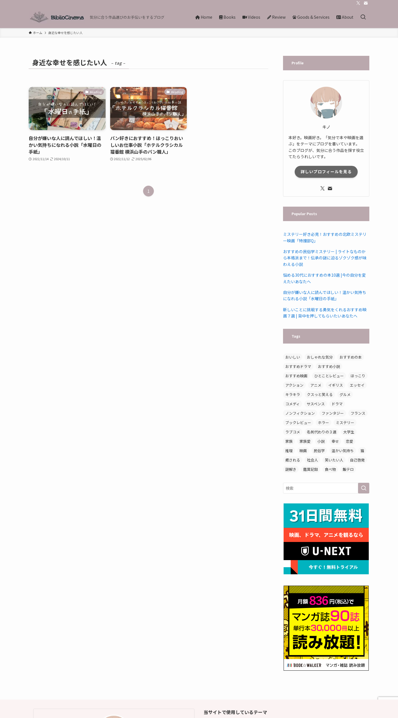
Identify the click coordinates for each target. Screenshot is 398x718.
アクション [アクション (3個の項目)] (294, 385)
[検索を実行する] (363, 488)
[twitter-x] (358, 3)
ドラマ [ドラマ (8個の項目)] (337, 403)
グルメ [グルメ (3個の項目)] (345, 394)
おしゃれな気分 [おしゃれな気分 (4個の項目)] (320, 357)
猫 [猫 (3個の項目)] (362, 450)
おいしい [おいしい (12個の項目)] (292, 357)
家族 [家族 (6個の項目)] (289, 441)
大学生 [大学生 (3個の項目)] (348, 432)
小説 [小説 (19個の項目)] (321, 441)
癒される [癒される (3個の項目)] (292, 460)
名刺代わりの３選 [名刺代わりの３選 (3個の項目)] (321, 432)
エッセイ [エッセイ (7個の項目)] (357, 385)
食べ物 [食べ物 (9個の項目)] (330, 469)
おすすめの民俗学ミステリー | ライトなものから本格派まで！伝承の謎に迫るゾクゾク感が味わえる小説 (324, 258)
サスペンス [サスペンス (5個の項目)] (316, 403)
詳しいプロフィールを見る (326, 171)
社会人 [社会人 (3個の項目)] (312, 460)
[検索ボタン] (363, 17)
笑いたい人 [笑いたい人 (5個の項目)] (334, 460)
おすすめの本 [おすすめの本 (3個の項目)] (351, 357)
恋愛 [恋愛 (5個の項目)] (349, 441)
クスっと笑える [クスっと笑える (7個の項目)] (320, 394)
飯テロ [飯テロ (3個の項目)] (348, 469)
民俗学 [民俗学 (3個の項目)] (319, 450)
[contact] (365, 3)
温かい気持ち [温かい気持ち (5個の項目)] (343, 450)
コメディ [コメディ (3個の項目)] (292, 403)
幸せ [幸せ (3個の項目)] (335, 441)
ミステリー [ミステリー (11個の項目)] (345, 422)
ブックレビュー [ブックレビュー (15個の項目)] (298, 422)
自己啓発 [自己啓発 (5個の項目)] (357, 460)
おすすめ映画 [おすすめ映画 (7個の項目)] (296, 375)
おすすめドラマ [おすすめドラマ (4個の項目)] (298, 366)
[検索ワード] (326, 488)
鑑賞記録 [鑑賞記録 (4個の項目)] (310, 469)
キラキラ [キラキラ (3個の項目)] (292, 394)
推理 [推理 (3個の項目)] (289, 450)
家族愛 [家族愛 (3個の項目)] (305, 441)
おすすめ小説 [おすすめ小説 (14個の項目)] (329, 366)
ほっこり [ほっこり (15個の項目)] (358, 375)
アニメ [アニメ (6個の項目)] (315, 385)
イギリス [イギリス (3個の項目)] (335, 385)
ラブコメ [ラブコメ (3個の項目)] (292, 432)
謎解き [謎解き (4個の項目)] (290, 469)
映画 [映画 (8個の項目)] (303, 450)
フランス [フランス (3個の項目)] (358, 413)
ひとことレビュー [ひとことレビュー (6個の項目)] (329, 375)
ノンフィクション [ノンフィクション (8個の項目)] (300, 413)
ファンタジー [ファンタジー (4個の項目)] (333, 413)
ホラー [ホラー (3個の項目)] (323, 422)
